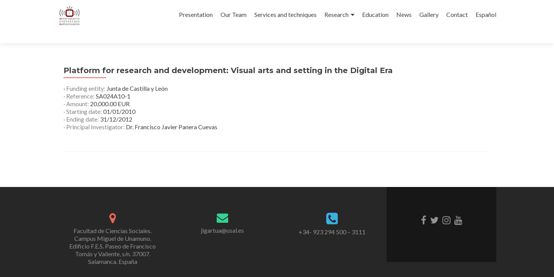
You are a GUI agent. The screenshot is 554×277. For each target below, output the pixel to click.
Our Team (233, 14)
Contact (457, 14)
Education (375, 14)
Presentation (196, 14)
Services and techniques (285, 14)
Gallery (429, 14)
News (404, 14)
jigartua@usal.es (222, 230)
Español (486, 14)
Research (336, 14)
